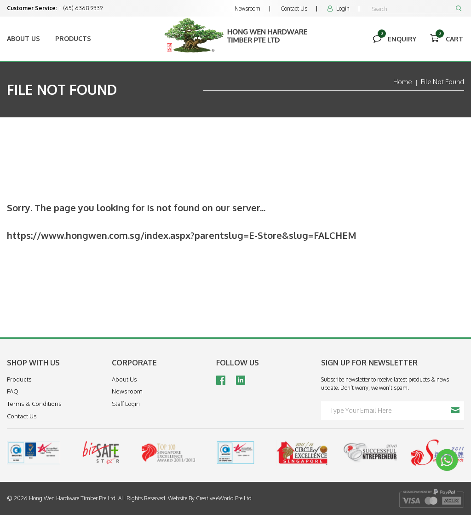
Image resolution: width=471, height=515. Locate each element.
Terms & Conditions (34, 403)
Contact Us (294, 8)
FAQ (12, 391)
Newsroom (247, 8)
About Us (23, 38)
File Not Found (442, 81)
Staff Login (126, 403)
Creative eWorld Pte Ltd (224, 498)
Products (73, 38)
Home (402, 81)
